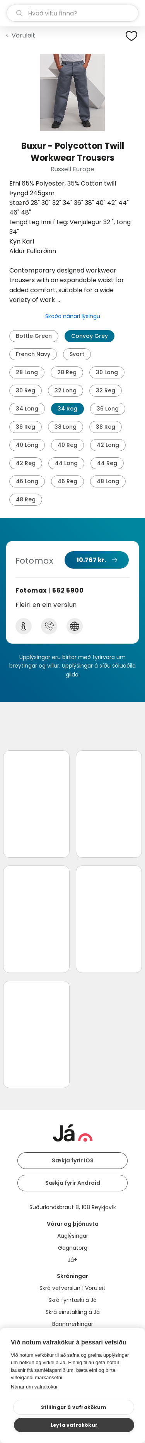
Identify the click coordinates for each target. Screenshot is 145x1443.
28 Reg (67, 372)
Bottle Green (34, 336)
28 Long (27, 372)
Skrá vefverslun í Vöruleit (72, 1288)
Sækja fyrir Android (72, 1183)
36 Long (108, 408)
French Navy (33, 354)
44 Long (66, 463)
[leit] (72, 13)
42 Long (108, 445)
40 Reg (67, 445)
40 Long (27, 445)
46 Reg (67, 481)
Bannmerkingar (72, 1324)
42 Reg (26, 463)
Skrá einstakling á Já (73, 1312)
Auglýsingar (72, 1236)
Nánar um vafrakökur (34, 1387)
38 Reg (105, 427)
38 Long (66, 427)
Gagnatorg (72, 1248)
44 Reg (107, 463)
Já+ (72, 1260)
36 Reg (25, 427)
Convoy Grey (89, 336)
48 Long (108, 481)
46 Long (27, 481)
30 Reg (25, 390)
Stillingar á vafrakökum (73, 1407)
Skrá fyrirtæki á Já (72, 1300)
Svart (77, 354)
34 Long (27, 408)
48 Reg (26, 499)
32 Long (66, 390)
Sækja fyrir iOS (73, 1160)
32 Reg (105, 390)
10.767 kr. (91, 559)
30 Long (107, 372)
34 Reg (67, 408)
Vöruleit (23, 35)
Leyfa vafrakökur (74, 1425)
